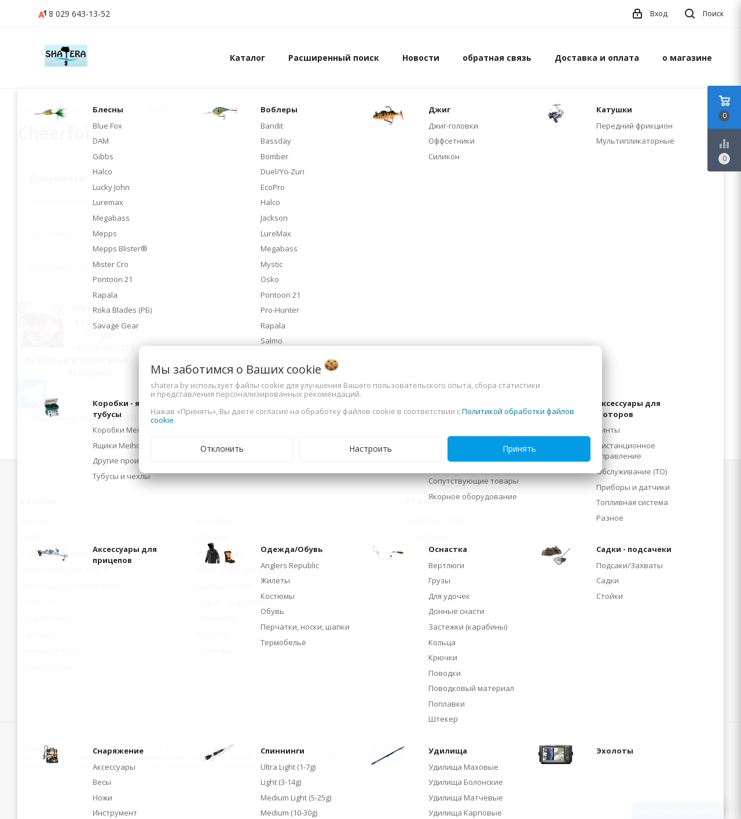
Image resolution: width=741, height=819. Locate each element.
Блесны (34, 520)
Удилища (38, 633)
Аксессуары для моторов (244, 569)
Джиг (30, 536)
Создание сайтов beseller (677, 810)
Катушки (212, 536)
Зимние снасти (49, 650)
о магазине (687, 57)
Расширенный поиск (333, 57)
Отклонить (222, 448)
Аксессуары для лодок (64, 569)
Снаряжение (44, 617)
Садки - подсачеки (231, 601)
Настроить (370, 448)
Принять (519, 448)
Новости (420, 57)
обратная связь (497, 57)
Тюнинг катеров (59, 266)
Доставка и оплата (597, 57)
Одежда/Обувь (224, 585)
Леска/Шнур (218, 552)
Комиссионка (46, 666)
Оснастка (38, 601)
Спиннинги (215, 617)
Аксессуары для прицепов (71, 585)
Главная (31, 109)
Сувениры (214, 650)
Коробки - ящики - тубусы (71, 552)
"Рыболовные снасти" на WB (80, 417)
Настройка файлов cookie (58, 785)
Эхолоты (212, 633)
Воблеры (213, 520)
